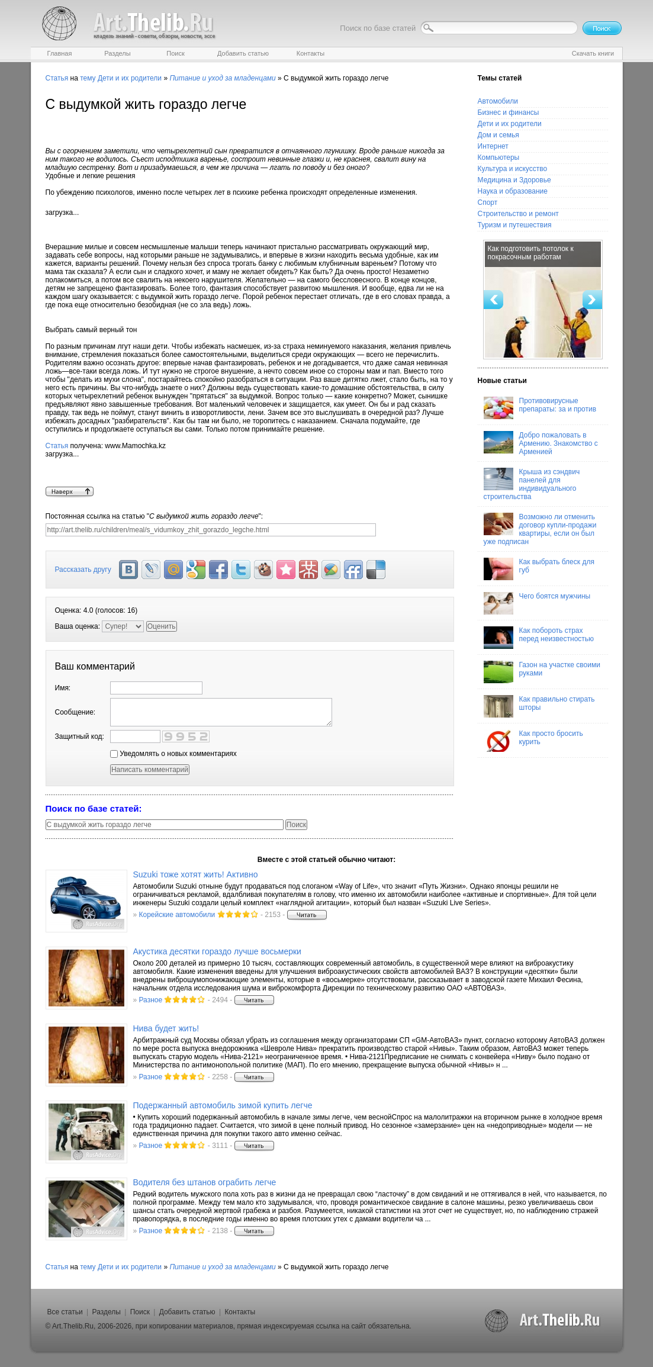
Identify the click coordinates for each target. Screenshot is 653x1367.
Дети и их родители (130, 78)
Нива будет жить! (166, 1028)
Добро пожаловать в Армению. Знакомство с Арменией (541, 443)
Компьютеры (499, 157)
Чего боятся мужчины (537, 603)
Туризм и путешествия (515, 225)
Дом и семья (498, 135)
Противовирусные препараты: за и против (540, 408)
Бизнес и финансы (508, 112)
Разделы (106, 1312)
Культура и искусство (513, 169)
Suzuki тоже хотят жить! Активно (195, 874)
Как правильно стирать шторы (539, 706)
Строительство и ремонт (518, 214)
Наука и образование (513, 191)
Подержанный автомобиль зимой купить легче (223, 1105)
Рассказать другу (83, 569)
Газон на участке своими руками (542, 672)
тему (87, 78)
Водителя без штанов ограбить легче (204, 1182)
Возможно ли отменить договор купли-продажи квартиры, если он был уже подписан (540, 529)
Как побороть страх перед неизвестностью (539, 637)
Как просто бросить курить (533, 740)
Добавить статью (187, 1312)
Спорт (488, 202)
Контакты (239, 1312)
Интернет (493, 146)
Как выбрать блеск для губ (539, 569)
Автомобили (498, 101)
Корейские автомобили (177, 915)
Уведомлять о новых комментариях (173, 754)
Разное (151, 1000)
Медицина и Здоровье (514, 180)
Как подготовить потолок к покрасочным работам (531, 253)
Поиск (140, 1312)
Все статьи (65, 1312)
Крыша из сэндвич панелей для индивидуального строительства (532, 484)
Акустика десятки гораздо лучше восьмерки (217, 951)
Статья (57, 78)
